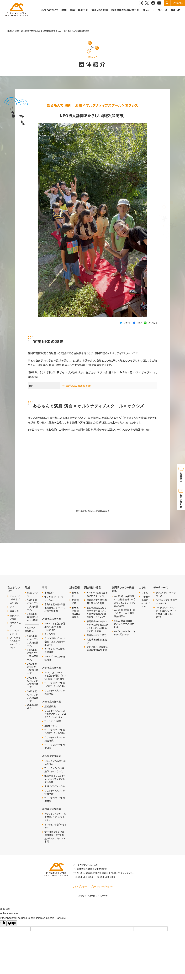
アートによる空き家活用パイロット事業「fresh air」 (54, 626)
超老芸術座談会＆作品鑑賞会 (76, 612)
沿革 (12, 607)
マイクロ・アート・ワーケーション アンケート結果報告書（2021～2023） (166, 612)
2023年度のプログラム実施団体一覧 (32, 668)
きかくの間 (49, 634)
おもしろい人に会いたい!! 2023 (54, 762)
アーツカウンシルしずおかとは (15, 599)
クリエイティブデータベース (166, 594)
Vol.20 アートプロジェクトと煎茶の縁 (124, 633)
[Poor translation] (12, 923)
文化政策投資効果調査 (97, 641)
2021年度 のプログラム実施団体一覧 (32, 696)
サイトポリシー (79, 886)
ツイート (127, 322)
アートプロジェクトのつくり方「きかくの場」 (54, 684)
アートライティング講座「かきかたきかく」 (54, 770)
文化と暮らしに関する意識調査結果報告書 (97, 648)
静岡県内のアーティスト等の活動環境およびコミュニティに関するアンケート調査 (97, 626)
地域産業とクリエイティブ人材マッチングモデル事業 (54, 779)
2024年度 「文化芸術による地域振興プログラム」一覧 (43, 30)
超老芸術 (75, 594)
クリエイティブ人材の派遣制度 (54, 651)
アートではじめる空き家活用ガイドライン (97, 594)
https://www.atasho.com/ (77, 385)
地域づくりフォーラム (54, 786)
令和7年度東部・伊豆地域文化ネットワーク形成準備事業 (54, 607)
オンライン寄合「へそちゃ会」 (55, 826)
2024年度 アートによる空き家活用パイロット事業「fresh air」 (55, 675)
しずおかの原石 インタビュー (146, 601)
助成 (64, 10)
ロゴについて (15, 624)
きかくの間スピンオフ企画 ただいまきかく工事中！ (55, 641)
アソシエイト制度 (52, 721)
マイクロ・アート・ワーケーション (54, 598)
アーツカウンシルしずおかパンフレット (15, 642)
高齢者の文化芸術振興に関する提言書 (97, 602)
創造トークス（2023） (97, 635)
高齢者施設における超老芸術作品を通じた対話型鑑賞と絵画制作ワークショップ (96, 612)
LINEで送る (152, 322)
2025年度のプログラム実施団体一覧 (32, 641)
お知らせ (175, 10)
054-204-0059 (85, 876)
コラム (145, 592)
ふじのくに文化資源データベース (166, 602)
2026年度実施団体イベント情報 (32, 617)
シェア (139, 322)
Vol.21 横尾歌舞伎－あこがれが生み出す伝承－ (124, 624)
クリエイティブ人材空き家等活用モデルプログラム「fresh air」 (55, 714)
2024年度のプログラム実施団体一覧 (32, 654)
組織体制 (14, 611)
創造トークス (50, 725)
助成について (32, 594)
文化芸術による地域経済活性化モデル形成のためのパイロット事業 (54, 836)
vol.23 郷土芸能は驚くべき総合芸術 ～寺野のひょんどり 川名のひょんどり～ (125, 601)
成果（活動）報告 (32, 707)
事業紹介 (48, 592)
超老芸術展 (50, 706)
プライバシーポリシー (101, 886)
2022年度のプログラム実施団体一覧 (32, 682)
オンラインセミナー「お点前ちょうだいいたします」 (55, 817)
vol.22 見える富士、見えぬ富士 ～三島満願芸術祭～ (124, 613)
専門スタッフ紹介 (15, 617)
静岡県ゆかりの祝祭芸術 (125, 10)
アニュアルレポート (15, 632)
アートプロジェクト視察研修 (54, 658)
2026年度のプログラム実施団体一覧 (32, 605)
